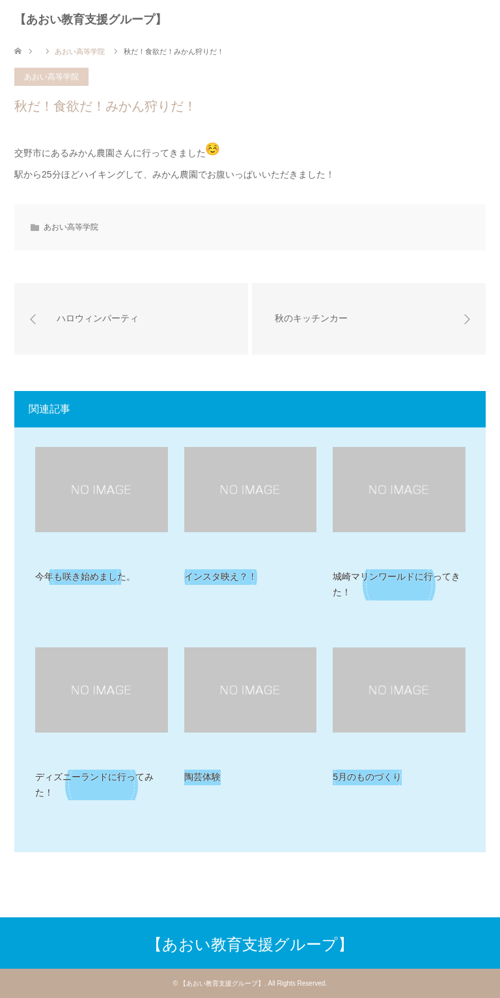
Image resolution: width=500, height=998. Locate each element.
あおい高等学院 (51, 76)
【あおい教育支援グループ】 (90, 19)
